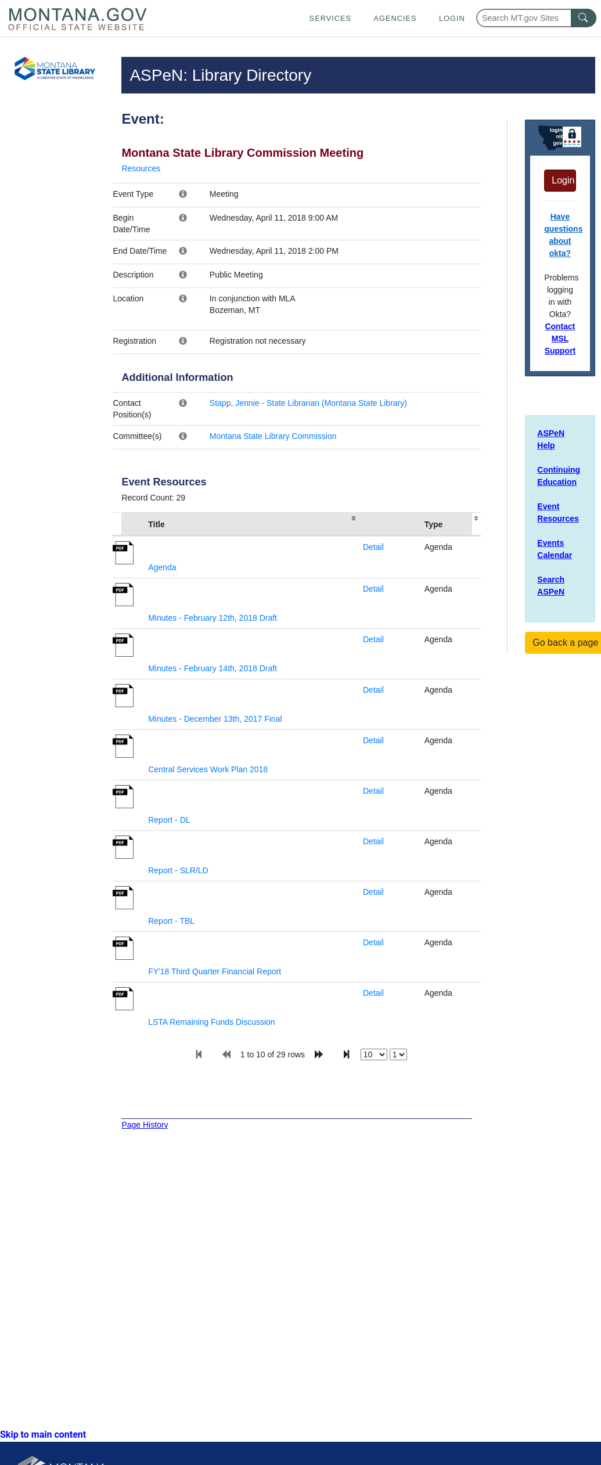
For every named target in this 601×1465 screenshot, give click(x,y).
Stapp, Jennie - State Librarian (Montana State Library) (308, 403)
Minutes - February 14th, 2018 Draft (212, 668)
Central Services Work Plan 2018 (208, 769)
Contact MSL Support (560, 338)
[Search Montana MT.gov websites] (536, 18)
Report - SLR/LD (178, 870)
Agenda (162, 567)
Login (452, 18)
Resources (140, 168)
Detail (373, 547)
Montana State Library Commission (273, 436)
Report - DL (169, 820)
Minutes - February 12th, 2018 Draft (212, 617)
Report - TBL (171, 921)
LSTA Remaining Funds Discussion (211, 1022)
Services (330, 18)
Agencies (394, 18)
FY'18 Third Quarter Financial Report (214, 971)
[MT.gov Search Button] (583, 18)
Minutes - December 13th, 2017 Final (215, 718)
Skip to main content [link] (43, 1434)
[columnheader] (128, 524)
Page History (144, 1124)
